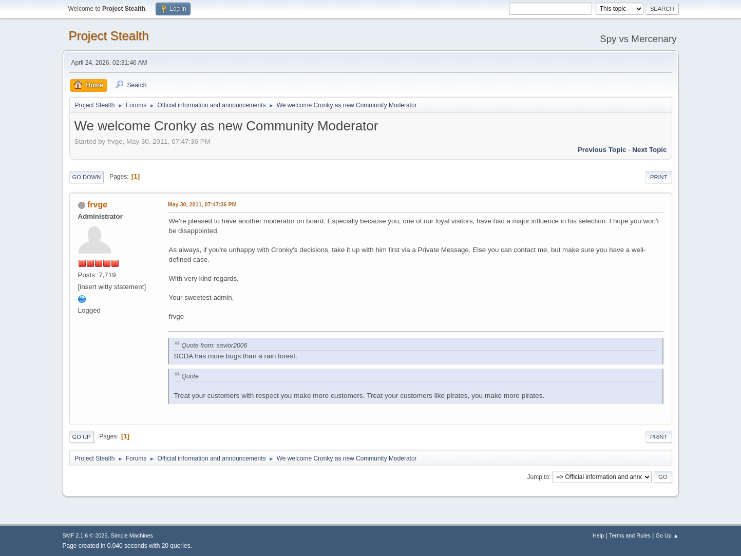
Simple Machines (132, 535)
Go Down (86, 177)
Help (598, 535)
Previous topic (602, 150)
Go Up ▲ (667, 535)
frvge (97, 204)
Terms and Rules (630, 535)
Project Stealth (109, 36)
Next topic (649, 150)
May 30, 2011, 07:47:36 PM (202, 204)
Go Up (81, 437)
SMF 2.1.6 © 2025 (85, 535)
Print (659, 177)
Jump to (538, 477)
